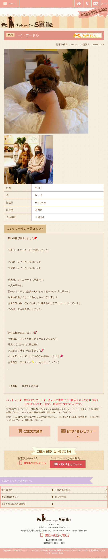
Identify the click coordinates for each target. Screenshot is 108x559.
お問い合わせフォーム (78, 433)
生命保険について (10, 497)
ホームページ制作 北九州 (95, 557)
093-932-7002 (32, 463)
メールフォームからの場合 (65, 458)
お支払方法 (60, 497)
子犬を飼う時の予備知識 (13, 504)
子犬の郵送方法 (62, 490)
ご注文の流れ (30, 431)
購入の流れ (6, 490)
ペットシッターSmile (31, 550)
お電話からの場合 (28, 458)
